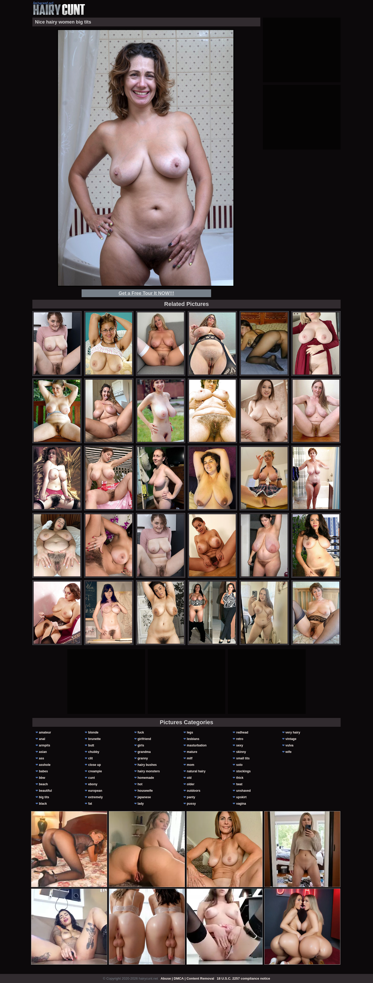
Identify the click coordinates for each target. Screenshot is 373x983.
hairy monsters (149, 771)
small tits (243, 758)
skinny (241, 752)
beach (43, 784)
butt (91, 745)
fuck (141, 732)
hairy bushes (147, 765)
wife (288, 752)
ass (41, 758)
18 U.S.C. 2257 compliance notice (243, 978)
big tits (44, 797)
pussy (191, 803)
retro (239, 739)
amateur (45, 732)
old (189, 778)
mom (190, 765)
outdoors (193, 791)
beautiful (45, 791)
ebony (92, 784)
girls (141, 745)
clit (90, 758)
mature (192, 752)
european (95, 791)
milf (189, 758)
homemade (146, 778)
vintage (290, 739)
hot (140, 784)
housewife (145, 791)
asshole (45, 765)
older (190, 784)
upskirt (241, 797)
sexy (239, 745)
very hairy (292, 732)
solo (239, 765)
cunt (91, 778)
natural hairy (196, 771)
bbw (42, 778)
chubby (93, 752)
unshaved (243, 791)
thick (239, 778)
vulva (289, 745)
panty (191, 797)
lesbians (193, 739)
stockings (243, 771)
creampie (95, 771)
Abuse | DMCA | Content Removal (187, 978)
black (43, 803)
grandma (144, 752)
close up (94, 765)
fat (90, 803)
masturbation (196, 745)
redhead (242, 732)
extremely (95, 797)
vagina (241, 803)
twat (239, 784)
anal (42, 739)
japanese (144, 797)
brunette (94, 739)
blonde (93, 732)
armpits (44, 745)
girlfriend (144, 739)
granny (143, 758)
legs (190, 732)
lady (141, 803)
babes (43, 771)
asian (43, 752)
